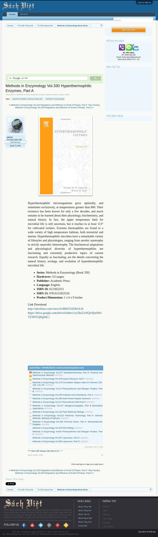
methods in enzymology (54, 98)
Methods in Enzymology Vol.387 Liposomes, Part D (56, 438)
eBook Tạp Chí (84, 514)
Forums (12, 14)
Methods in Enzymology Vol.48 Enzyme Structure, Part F (58, 379)
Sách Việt (136, 59)
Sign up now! (128, 29)
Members (24, 14)
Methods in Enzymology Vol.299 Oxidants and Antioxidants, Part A (63, 395)
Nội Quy (106, 514)
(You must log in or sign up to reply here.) (87, 464)
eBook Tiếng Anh (84, 510)
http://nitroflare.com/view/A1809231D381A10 (55, 308)
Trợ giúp (106, 523)
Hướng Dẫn (82, 526)
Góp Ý (105, 511)
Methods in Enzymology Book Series (31, 95)
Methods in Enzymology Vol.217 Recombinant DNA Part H (59, 402)
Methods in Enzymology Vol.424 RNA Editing (53, 428)
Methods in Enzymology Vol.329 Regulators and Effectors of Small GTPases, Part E (53, 107)
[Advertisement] (54, 51)
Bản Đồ (106, 507)
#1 (102, 455)
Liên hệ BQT (108, 527)
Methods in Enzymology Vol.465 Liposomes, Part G (56, 441)
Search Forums (11, 18)
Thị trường (107, 519)
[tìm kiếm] (47, 78)
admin (56, 95)
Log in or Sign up (144, 2)
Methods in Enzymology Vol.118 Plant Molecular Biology (58, 412)
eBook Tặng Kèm (85, 522)
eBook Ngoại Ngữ (85, 518)
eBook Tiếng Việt (84, 507)
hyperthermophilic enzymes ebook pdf (27, 98)
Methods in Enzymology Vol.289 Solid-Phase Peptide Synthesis (62, 398)
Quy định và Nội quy (147, 532)
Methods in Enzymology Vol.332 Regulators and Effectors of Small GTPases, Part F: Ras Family (55, 105)
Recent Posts (25, 18)
